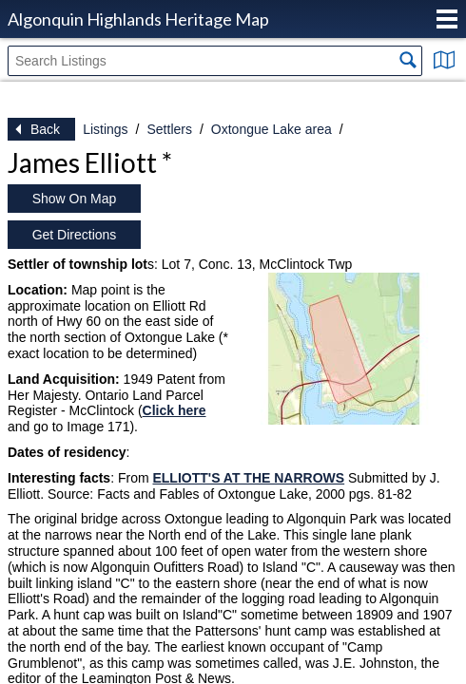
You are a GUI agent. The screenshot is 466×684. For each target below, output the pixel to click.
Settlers (168, 129)
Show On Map (74, 198)
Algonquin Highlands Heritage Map (138, 19)
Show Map (444, 60)
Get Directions (74, 234)
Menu (447, 19)
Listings (105, 129)
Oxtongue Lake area (271, 129)
